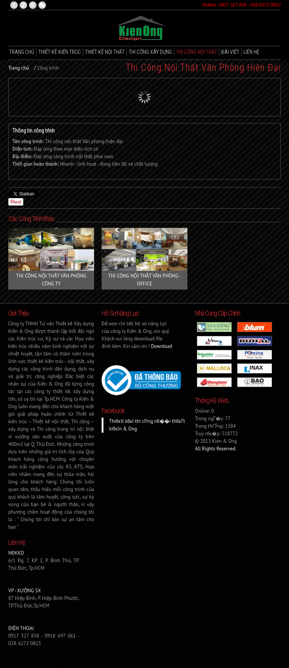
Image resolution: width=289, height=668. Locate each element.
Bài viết (230, 52)
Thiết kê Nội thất (105, 52)
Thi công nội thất (196, 52)
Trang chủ (21, 52)
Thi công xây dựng (150, 52)
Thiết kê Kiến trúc (59, 52)
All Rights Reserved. (215, 448)
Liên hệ (251, 52)
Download (161, 346)
